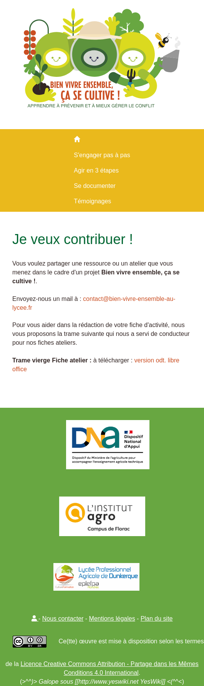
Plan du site (157, 618)
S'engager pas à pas (102, 155)
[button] (35, 618)
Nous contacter (63, 618)
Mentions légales (112, 618)
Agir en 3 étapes (96, 170)
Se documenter (95, 186)
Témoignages (92, 201)
